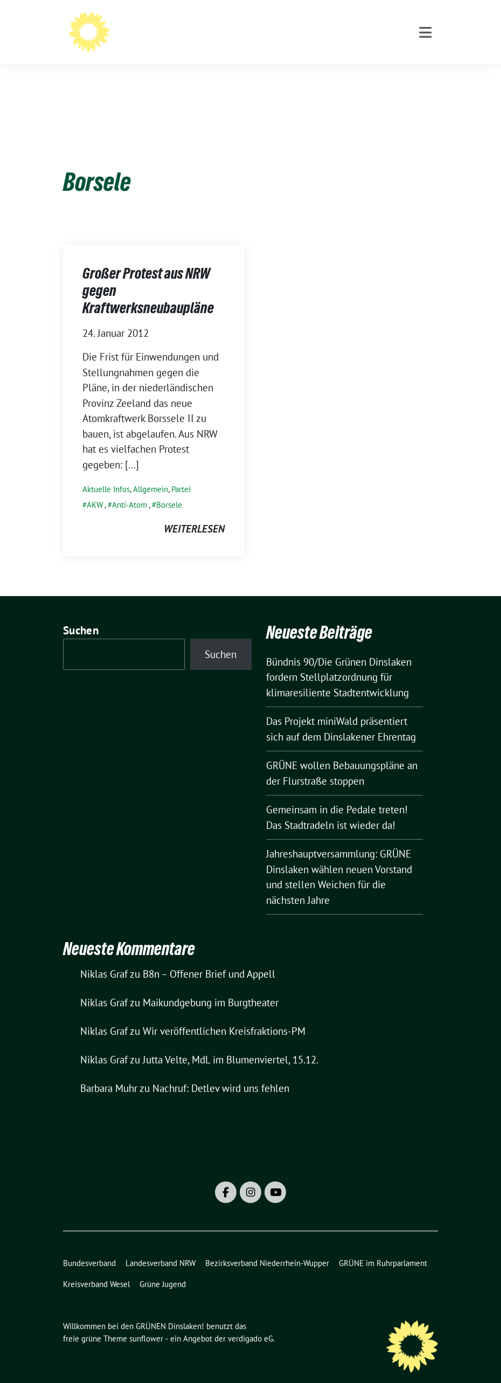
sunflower (146, 1322)
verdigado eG (250, 1322)
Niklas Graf (104, 957)
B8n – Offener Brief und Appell (209, 957)
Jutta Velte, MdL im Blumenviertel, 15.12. (230, 1042)
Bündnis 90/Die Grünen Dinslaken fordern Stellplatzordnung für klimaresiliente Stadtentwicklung (339, 660)
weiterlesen (194, 512)
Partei (181, 472)
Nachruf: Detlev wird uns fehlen (220, 1071)
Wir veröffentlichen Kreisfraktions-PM (224, 1014)
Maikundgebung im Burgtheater (211, 985)
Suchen (81, 613)
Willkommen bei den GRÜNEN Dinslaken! (266, 30)
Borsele (169, 488)
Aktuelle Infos (106, 472)
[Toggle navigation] (425, 76)
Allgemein (150, 472)
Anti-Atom (129, 488)
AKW (95, 488)
